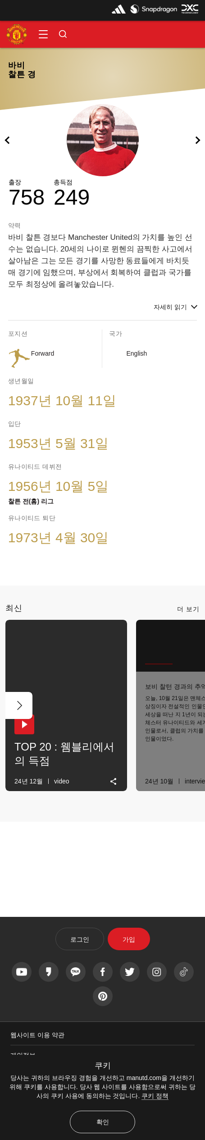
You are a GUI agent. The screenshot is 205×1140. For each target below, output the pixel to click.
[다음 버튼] (18, 705)
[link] (113, 781)
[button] (43, 34)
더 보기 (188, 609)
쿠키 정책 (155, 1095)
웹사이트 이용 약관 (37, 1035)
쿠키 (103, 1065)
